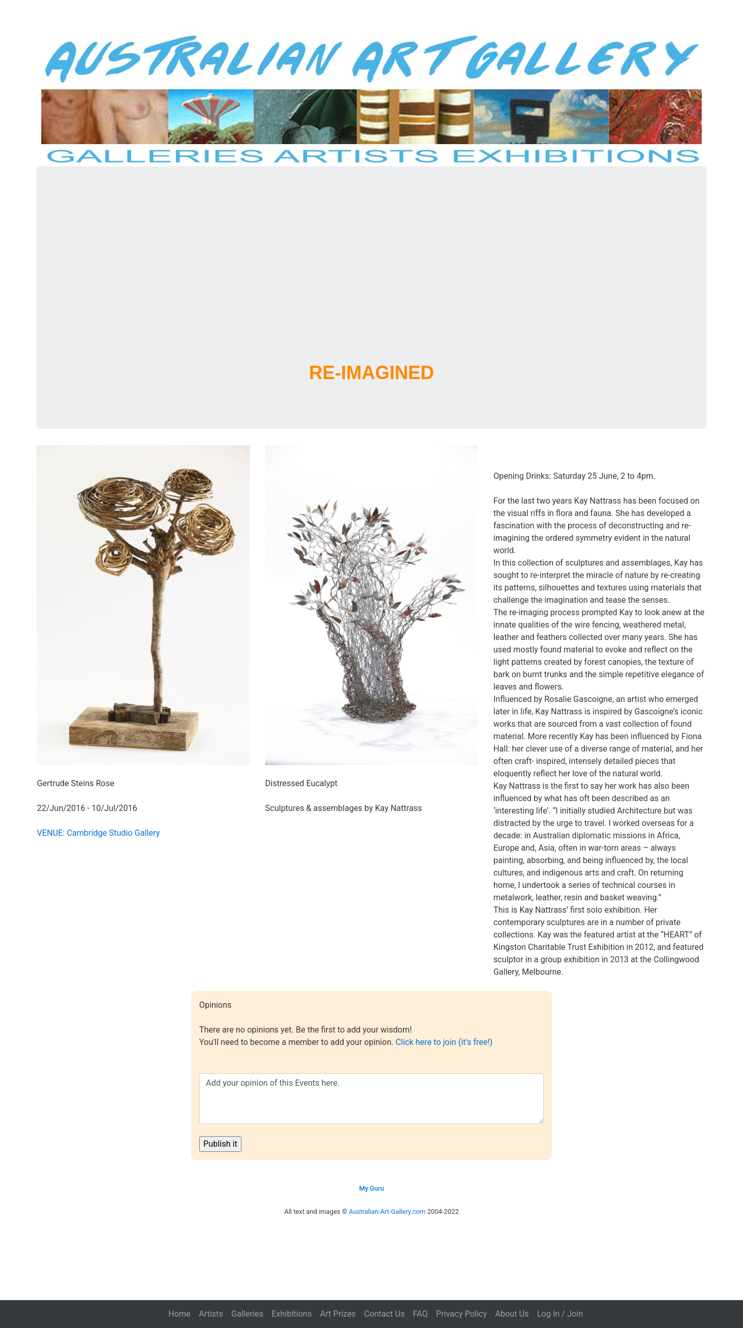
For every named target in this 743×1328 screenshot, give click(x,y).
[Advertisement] (371, 277)
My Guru (371, 1188)
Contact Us (384, 1314)
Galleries (247, 1314)
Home (179, 1314)
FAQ (420, 1314)
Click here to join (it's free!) (444, 1042)
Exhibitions (291, 1314)
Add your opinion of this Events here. (371, 1098)
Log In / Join (560, 1314)
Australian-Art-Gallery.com (387, 1211)
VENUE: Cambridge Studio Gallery (98, 833)
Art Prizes (338, 1314)
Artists (211, 1314)
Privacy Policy (461, 1314)
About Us (512, 1314)
